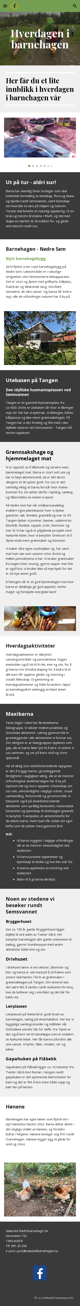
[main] (40, 38)
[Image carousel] (40, 142)
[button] (5, 6)
